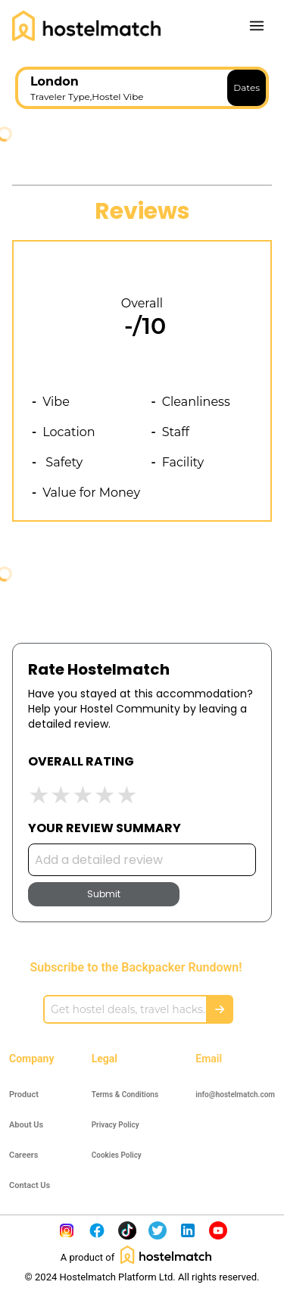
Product (24, 1094)
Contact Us (29, 1185)
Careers (23, 1155)
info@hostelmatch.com (235, 1094)
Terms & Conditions (125, 1094)
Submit (103, 893)
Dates (246, 87)
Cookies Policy (117, 1155)
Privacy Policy (115, 1125)
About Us (26, 1125)
